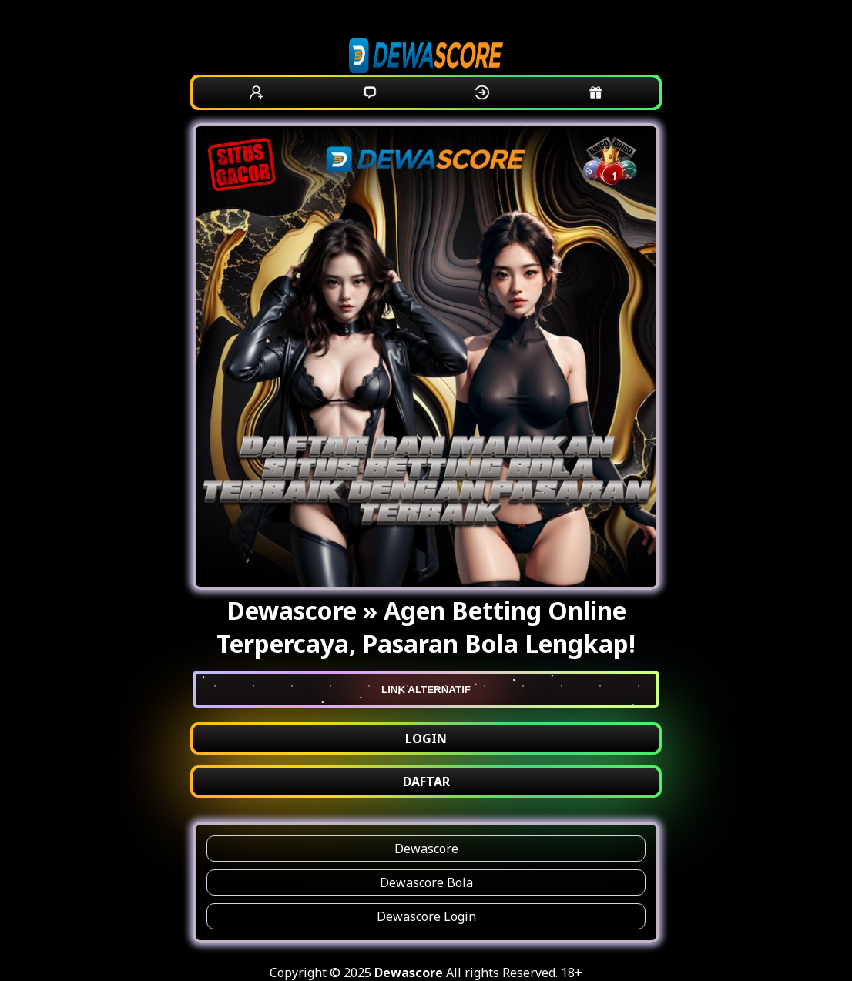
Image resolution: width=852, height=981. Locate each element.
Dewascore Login (426, 916)
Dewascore (426, 848)
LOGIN (426, 738)
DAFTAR (426, 781)
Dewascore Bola (426, 882)
